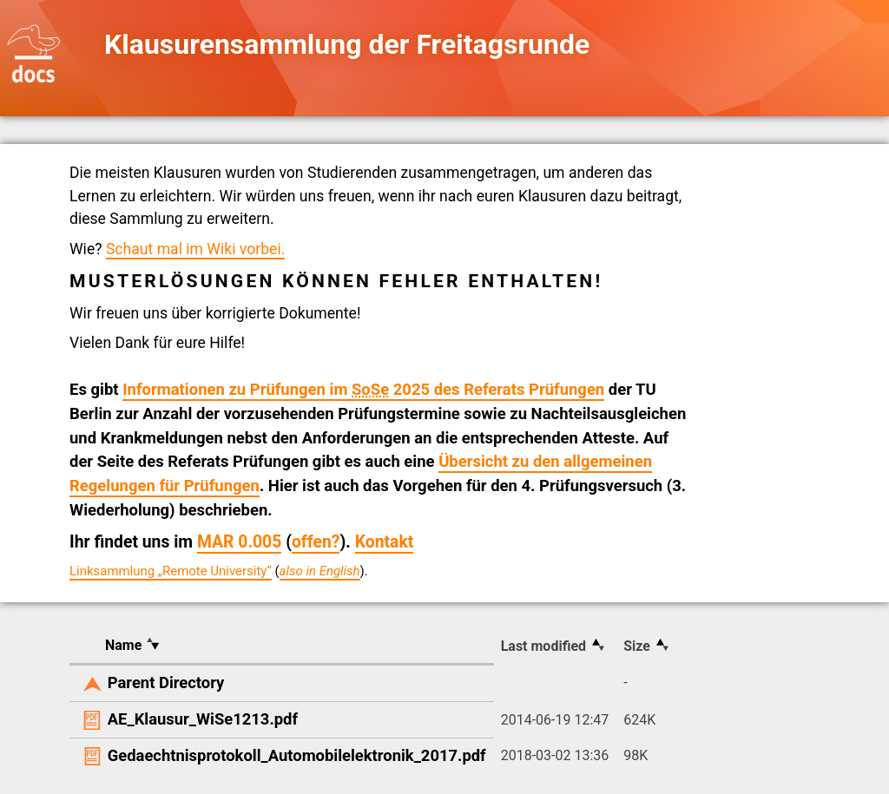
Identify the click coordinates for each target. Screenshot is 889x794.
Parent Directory (166, 682)
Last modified (543, 646)
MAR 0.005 (239, 542)
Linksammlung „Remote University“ (170, 571)
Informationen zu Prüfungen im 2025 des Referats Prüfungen (363, 389)
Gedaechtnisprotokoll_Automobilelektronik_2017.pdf (297, 755)
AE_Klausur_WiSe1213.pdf (203, 719)
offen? (316, 542)
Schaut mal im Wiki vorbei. (195, 249)
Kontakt (384, 542)
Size (636, 646)
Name (123, 645)
